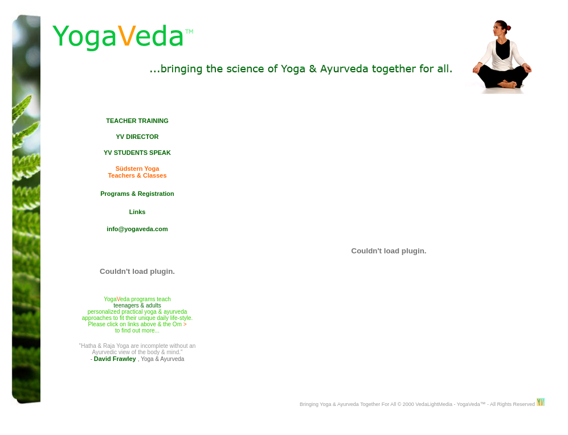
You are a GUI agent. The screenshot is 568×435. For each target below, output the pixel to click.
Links (137, 211)
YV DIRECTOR (137, 136)
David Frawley (116, 358)
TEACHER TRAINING (137, 120)
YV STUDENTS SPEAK (137, 152)
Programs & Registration (137, 193)
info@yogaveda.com (137, 228)
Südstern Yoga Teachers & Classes (137, 172)
